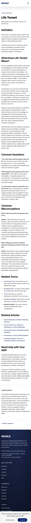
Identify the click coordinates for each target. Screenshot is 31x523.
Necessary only (10, 520)
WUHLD (5, 3)
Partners (4, 499)
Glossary (4, 475)
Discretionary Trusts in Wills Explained (16, 335)
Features (4, 490)
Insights (3, 469)
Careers (3, 496)
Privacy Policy (5, 508)
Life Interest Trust (9, 281)
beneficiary (7, 68)
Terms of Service (6, 511)
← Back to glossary (6, 13)
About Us (4, 487)
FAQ (2, 478)
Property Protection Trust (12, 299)
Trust (5, 294)
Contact (3, 493)
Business (4, 466)
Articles (3, 472)
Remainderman (8, 289)
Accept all (22, 520)
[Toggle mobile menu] (28, 3)
